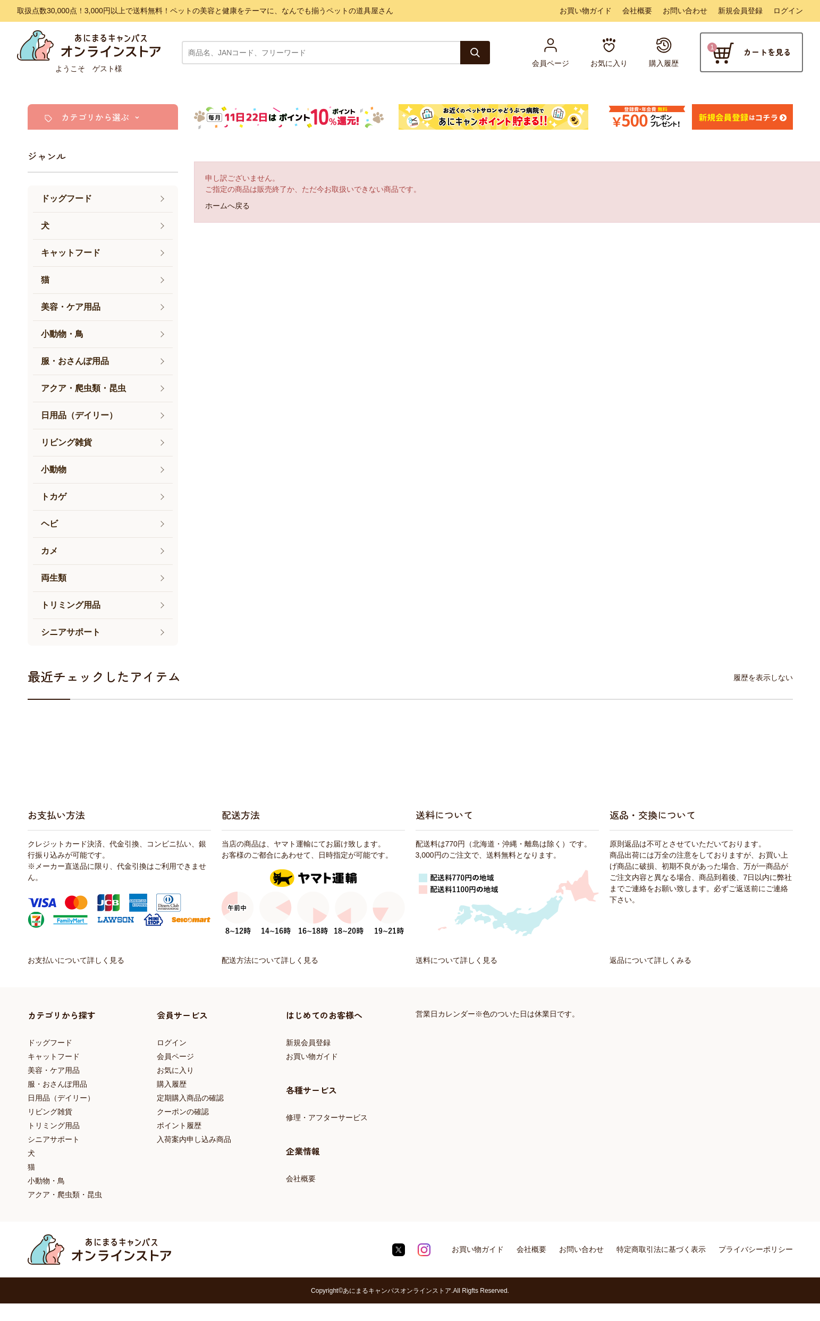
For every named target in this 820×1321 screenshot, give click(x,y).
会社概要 (637, 10)
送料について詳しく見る (456, 960)
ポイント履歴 (179, 1125)
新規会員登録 (740, 10)
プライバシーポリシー (755, 1249)
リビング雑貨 (50, 1111)
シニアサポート (54, 1139)
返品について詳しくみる (650, 960)
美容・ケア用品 (54, 1070)
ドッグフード (50, 1042)
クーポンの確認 (183, 1111)
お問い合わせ (685, 10)
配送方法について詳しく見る (270, 960)
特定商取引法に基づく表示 (661, 1249)
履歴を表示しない (763, 677)
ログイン (788, 10)
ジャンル (47, 156)
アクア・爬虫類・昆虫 (65, 1194)
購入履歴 (172, 1084)
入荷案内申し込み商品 (194, 1139)
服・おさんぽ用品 (57, 1084)
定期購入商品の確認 (190, 1098)
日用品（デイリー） (61, 1098)
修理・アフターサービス (327, 1117)
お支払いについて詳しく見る (76, 960)
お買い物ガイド (586, 10)
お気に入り (175, 1070)
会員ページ (175, 1056)
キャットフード (54, 1056)
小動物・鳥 (46, 1180)
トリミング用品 (54, 1125)
